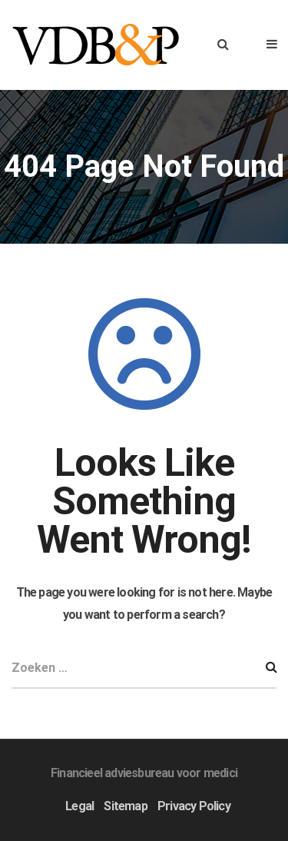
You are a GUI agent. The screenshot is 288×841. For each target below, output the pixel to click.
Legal (79, 806)
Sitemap (125, 806)
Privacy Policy (193, 806)
